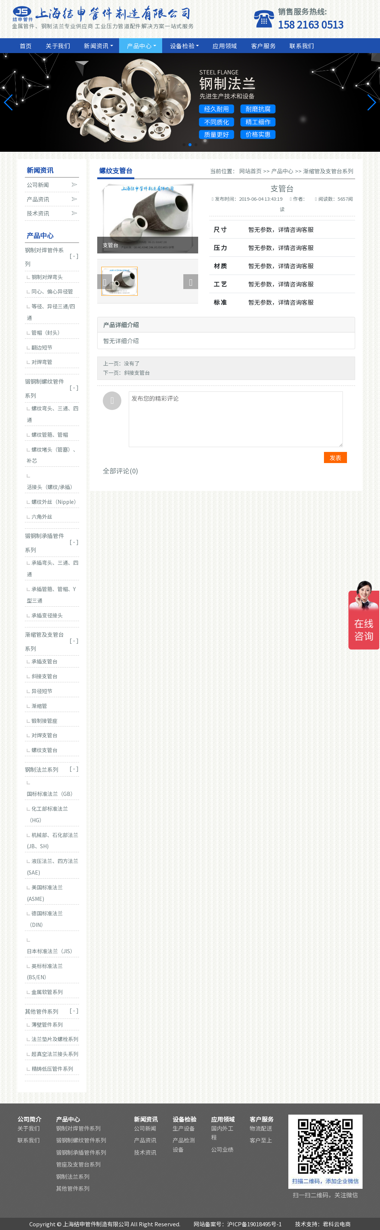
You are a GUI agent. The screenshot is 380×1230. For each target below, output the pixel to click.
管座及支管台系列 (78, 1164)
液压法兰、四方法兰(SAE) (52, 866)
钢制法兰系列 (72, 1176)
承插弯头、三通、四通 (52, 568)
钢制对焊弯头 (45, 277)
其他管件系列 (72, 1188)
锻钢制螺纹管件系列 (81, 1140)
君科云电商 (337, 1224)
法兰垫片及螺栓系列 (52, 1039)
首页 (25, 45)
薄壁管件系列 (45, 1024)
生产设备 (184, 1128)
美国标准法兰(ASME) (45, 892)
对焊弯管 (39, 361)
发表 (335, 457)
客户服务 (262, 45)
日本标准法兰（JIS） (51, 946)
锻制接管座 (42, 720)
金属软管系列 (45, 992)
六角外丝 (39, 516)
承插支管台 (42, 661)
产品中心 (138, 45)
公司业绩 (222, 1149)
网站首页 (250, 171)
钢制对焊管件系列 (78, 1128)
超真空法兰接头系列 (52, 1053)
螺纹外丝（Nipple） (53, 501)
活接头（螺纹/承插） (51, 482)
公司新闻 (145, 1128)
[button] (184, 144)
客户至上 (261, 1140)
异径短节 (39, 691)
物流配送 (261, 1128)
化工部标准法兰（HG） (47, 814)
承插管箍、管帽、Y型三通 (51, 594)
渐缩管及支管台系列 (328, 171)
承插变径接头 (45, 615)
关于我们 (57, 45)
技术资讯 (145, 1152)
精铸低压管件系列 (50, 1068)
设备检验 (181, 45)
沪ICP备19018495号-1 (254, 1224)
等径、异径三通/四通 (51, 311)
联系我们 (301, 45)
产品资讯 (145, 1140)
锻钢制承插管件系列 (81, 1152)
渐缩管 (37, 705)
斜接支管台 (42, 676)
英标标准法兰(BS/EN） (45, 971)
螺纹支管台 (42, 750)
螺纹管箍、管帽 (47, 434)
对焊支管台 (42, 735)
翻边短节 (39, 347)
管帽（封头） (45, 332)
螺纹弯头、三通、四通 (52, 413)
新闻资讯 (95, 45)
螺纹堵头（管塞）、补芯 (52, 455)
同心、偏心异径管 (50, 291)
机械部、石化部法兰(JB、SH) (52, 840)
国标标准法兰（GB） (51, 789)
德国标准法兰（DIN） (45, 918)
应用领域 (224, 45)
